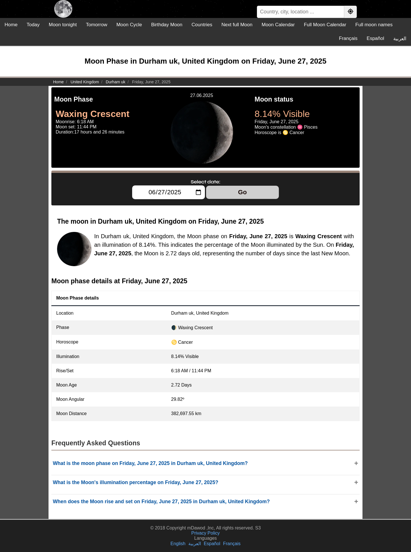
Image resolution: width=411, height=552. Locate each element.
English (177, 543)
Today (33, 24)
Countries (202, 24)
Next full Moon (237, 24)
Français (348, 38)
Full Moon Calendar (325, 24)
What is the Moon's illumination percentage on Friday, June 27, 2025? (135, 482)
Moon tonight (63, 24)
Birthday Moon (166, 24)
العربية (399, 38)
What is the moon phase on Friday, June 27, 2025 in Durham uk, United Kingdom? (150, 463)
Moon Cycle (129, 24)
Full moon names (373, 24)
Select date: (205, 182)
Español (375, 38)
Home (11, 24)
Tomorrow (96, 24)
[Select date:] (168, 192)
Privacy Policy (205, 533)
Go (242, 192)
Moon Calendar (278, 24)
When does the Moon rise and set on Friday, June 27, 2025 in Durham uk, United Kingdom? (161, 501)
